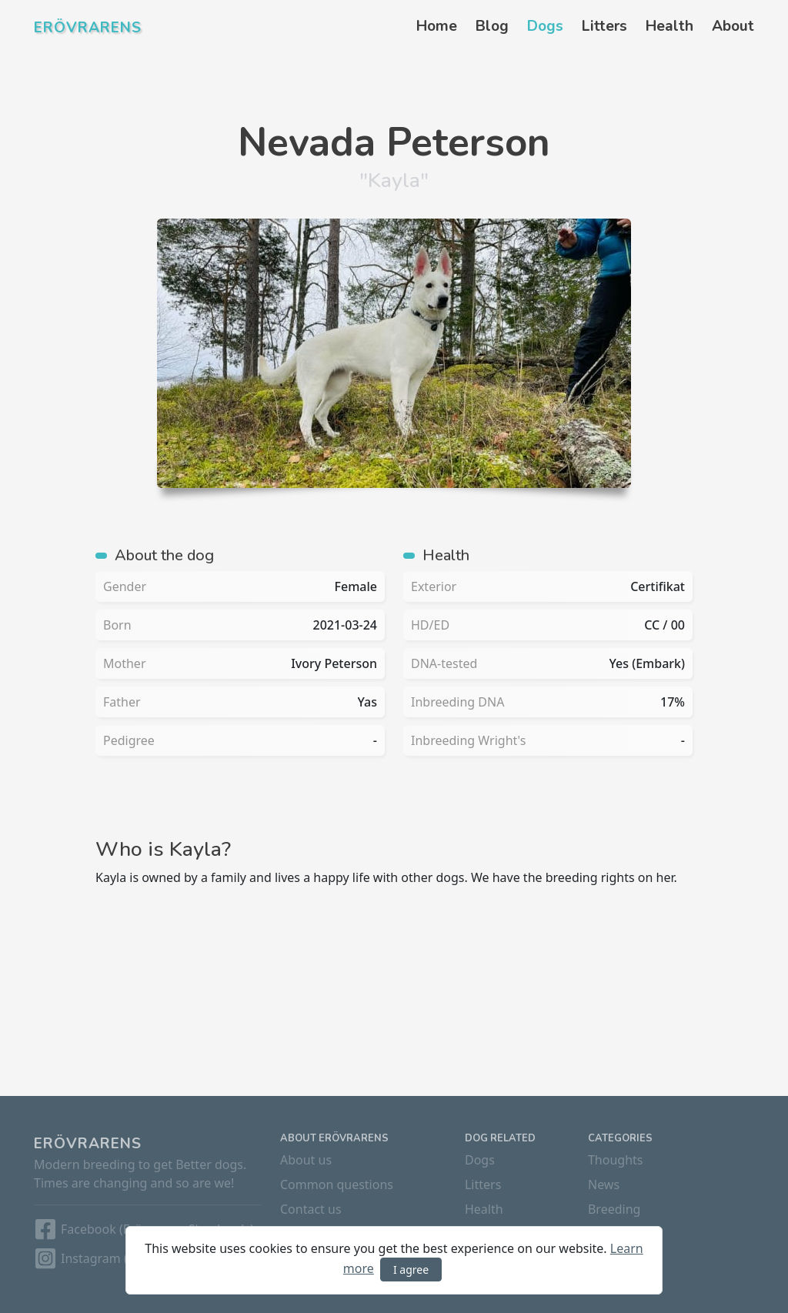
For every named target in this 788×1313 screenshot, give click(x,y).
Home (436, 26)
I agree (411, 1269)
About (733, 26)
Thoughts (615, 1159)
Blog (492, 26)
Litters (604, 26)
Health (669, 26)
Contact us (311, 1209)
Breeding (614, 1209)
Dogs (545, 26)
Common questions (336, 1184)
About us (306, 1159)
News (603, 1184)
